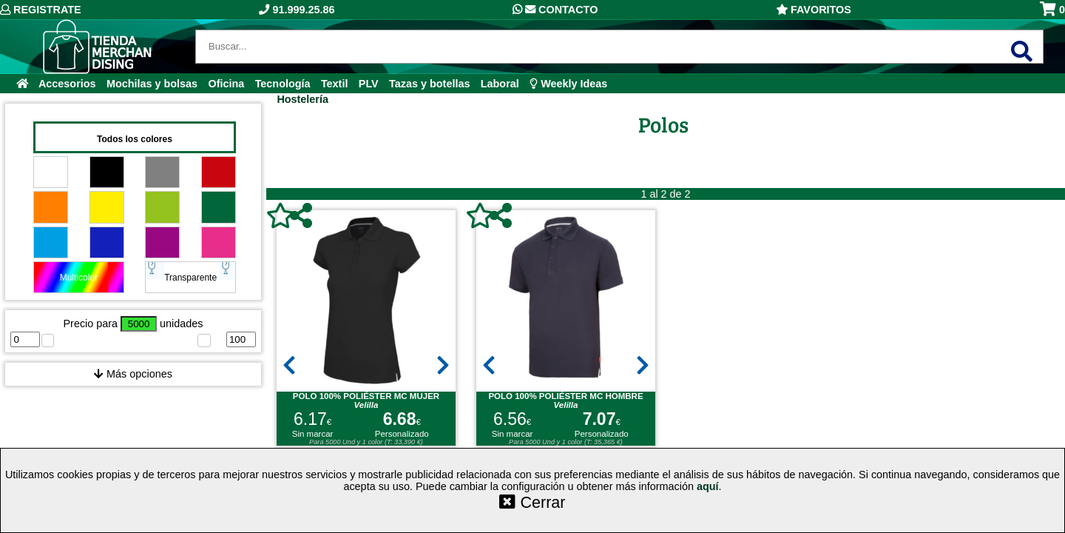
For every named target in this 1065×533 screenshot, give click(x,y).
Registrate (40, 10)
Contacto (555, 10)
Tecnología (283, 84)
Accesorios (67, 84)
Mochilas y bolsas (151, 84)
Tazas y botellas (429, 84)
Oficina (226, 84)
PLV (369, 84)
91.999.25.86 (296, 10)
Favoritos (813, 10)
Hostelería (302, 99)
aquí (708, 486)
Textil (334, 84)
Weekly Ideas (568, 84)
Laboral (500, 84)
